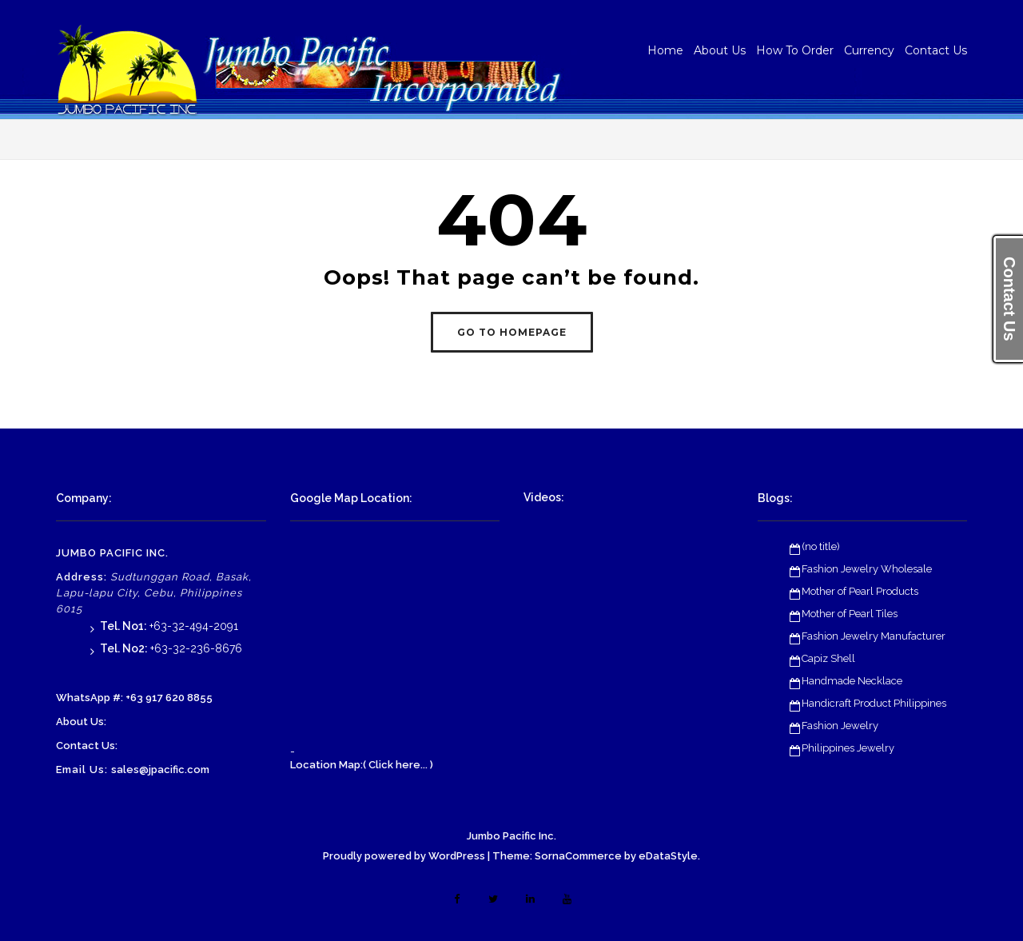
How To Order (795, 50)
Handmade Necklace (852, 681)
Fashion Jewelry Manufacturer (873, 636)
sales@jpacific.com (160, 770)
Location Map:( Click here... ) (361, 765)
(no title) (821, 546)
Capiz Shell (828, 658)
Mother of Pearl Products (860, 591)
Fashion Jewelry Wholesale (867, 569)
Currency (869, 50)
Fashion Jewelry (840, 726)
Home (665, 50)
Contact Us (936, 50)
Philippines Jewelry (848, 748)
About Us (720, 50)
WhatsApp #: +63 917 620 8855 (134, 698)
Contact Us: (86, 746)
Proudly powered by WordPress (404, 856)
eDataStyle (668, 856)
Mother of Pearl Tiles (850, 614)
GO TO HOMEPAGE (512, 332)
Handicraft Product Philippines (874, 703)
